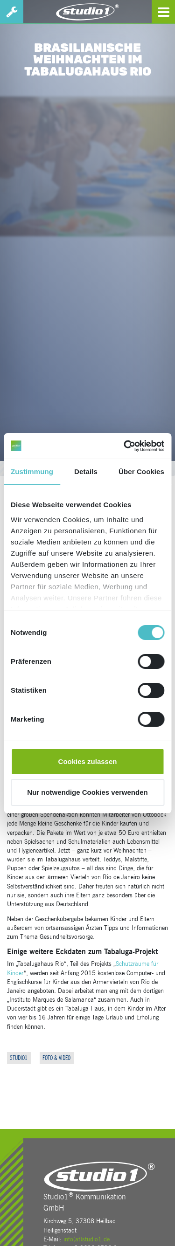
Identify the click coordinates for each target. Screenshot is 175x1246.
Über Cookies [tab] (141, 471)
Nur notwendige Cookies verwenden (87, 792)
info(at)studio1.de (86, 1239)
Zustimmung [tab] (32, 471)
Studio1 (19, 1057)
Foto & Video (56, 1057)
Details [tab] (86, 471)
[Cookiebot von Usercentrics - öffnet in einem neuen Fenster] (124, 446)
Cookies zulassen (87, 761)
